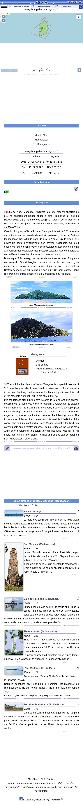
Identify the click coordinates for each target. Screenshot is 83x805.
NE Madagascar (41, 144)
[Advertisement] (41, 98)
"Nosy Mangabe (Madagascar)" (41, 448)
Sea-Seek (41, 1)
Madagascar (41, 139)
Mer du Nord (41, 135)
